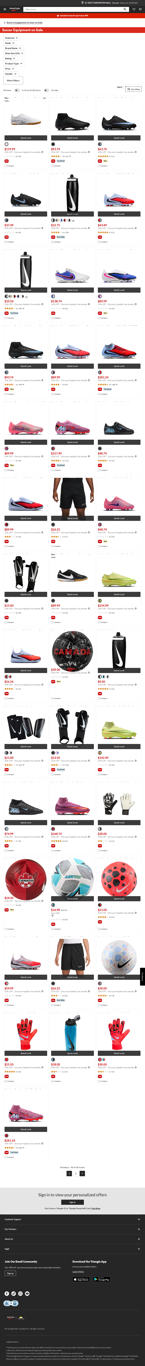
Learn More (78, 1271)
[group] (26, 161)
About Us (72, 1239)
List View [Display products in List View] (133, 89)
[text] (26, 156)
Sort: (119, 87)
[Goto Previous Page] (62, 1173)
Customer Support (72, 1219)
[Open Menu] (4, 9)
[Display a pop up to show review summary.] (70, 156)
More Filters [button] (13, 80)
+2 (26, 296)
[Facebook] (7, 1293)
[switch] (28, 90)
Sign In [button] (72, 1202)
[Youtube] (27, 1293)
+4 (73, 220)
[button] (125, 9)
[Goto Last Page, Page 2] (75, 1173)
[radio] (6, 144)
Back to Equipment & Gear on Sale (24, 22)
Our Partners (72, 1229)
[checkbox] (9, 165)
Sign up (10, 1273)
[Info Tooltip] (42, 152)
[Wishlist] (134, 9)
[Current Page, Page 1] (69, 1173)
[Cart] (140, 9)
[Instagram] (20, 1293)
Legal (72, 1248)
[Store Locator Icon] (82, 3)
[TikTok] (13, 1293)
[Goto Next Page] (82, 1173)
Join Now (95, 1208)
